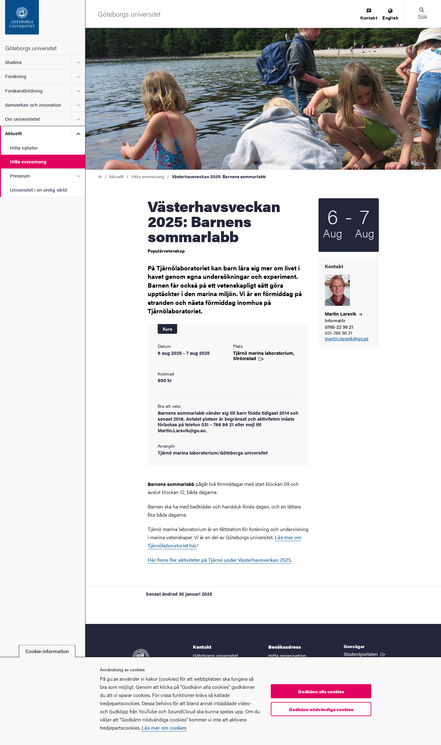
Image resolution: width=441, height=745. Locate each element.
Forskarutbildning (24, 90)
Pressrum (20, 175)
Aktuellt (13, 133)
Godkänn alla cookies (321, 691)
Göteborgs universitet (31, 48)
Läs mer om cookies (164, 727)
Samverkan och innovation (33, 104)
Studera (13, 62)
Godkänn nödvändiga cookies (321, 709)
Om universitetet (22, 118)
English (390, 14)
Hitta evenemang (28, 161)
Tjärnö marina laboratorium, (263, 355)
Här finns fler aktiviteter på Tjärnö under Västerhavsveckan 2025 (219, 559)
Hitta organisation (287, 655)
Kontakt (368, 14)
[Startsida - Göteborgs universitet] (42, 20)
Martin (343, 313)
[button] (422, 14)
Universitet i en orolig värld (38, 189)
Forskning (15, 76)
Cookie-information (47, 651)
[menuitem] (369, 14)
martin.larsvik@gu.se (346, 339)
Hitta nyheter (24, 147)
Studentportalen (365, 653)
